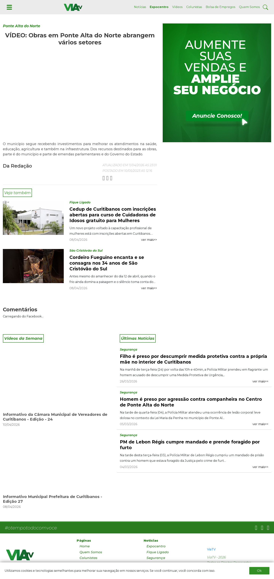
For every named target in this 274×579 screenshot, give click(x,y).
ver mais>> (149, 240)
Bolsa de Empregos (220, 7)
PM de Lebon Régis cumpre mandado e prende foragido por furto (190, 444)
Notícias (140, 7)
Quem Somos (249, 7)
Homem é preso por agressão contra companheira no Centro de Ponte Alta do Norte (191, 402)
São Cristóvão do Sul (86, 250)
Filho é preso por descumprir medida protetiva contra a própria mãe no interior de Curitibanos (193, 359)
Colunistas (194, 7)
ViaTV (211, 549)
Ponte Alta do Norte (21, 26)
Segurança (128, 349)
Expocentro (159, 7)
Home (85, 546)
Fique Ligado (79, 202)
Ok (259, 571)
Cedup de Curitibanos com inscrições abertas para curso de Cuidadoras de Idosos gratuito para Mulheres (112, 214)
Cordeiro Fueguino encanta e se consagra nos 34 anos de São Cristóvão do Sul (106, 263)
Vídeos (177, 7)
